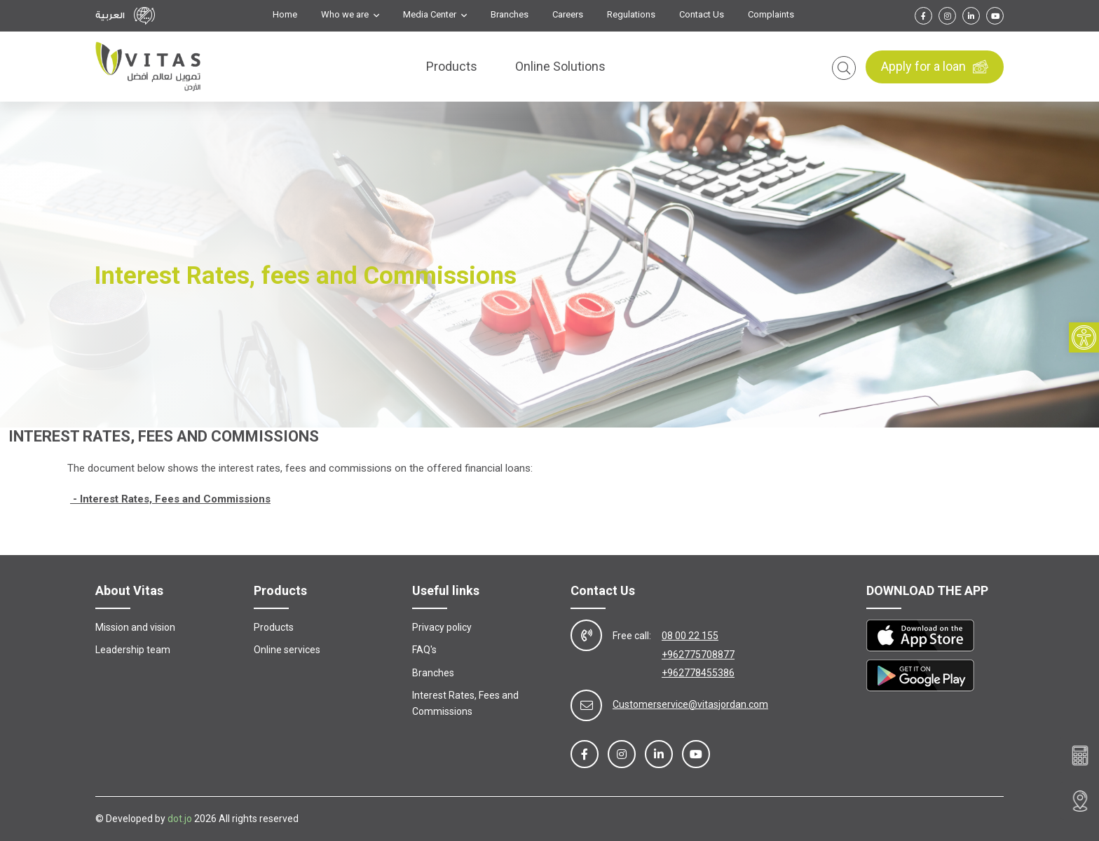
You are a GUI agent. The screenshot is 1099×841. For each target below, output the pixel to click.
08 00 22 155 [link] (690, 635)
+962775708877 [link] (698, 654)
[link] (1084, 339)
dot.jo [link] (179, 818)
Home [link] (285, 15)
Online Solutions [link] (560, 67)
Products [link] (451, 67)
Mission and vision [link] (135, 627)
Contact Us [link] (701, 15)
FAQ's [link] (424, 649)
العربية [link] (110, 15)
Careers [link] (567, 15)
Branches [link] (509, 15)
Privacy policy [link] (442, 627)
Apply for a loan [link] (934, 67)
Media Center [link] (430, 15)
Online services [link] (287, 649)
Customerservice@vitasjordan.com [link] (690, 704)
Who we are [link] (346, 15)
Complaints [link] (771, 15)
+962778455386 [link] (698, 672)
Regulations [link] (631, 15)
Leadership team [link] (132, 649)
